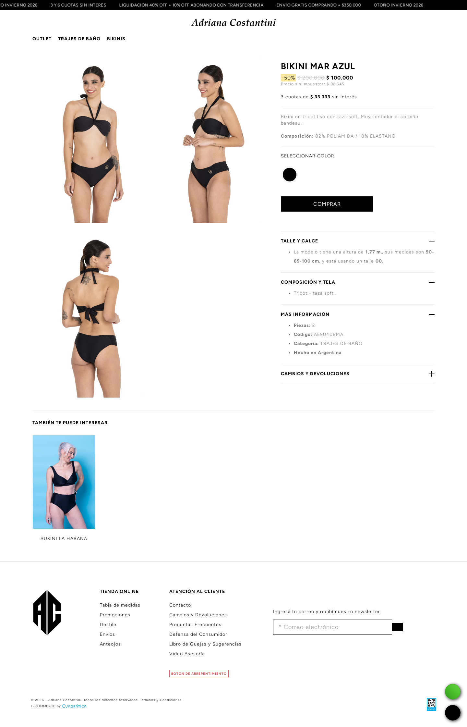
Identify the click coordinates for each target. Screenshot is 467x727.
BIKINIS (116, 39)
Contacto (180, 605)
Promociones (115, 615)
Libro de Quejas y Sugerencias (205, 644)
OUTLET (42, 39)
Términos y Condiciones (161, 700)
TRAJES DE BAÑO (79, 39)
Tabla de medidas (120, 605)
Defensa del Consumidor (198, 634)
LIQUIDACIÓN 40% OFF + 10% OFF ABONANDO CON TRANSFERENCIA (198, 5)
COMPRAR (327, 204)
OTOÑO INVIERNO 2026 (405, 5)
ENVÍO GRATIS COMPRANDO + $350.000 (326, 5)
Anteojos (110, 644)
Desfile (108, 624)
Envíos (107, 634)
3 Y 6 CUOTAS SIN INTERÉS (86, 5)
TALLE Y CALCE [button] (358, 241)
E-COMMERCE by (59, 706)
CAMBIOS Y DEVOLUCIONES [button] (358, 373)
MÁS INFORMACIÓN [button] (358, 314)
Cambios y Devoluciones (198, 615)
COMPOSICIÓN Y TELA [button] (358, 282)
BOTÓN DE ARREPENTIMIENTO (199, 674)
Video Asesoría (187, 654)
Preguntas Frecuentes (195, 624)
